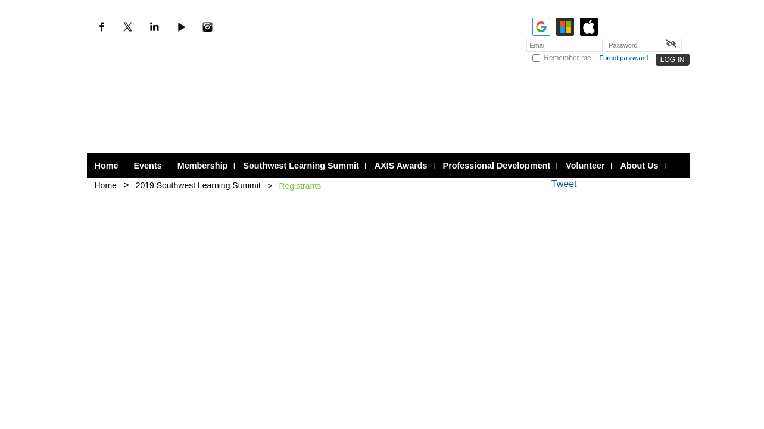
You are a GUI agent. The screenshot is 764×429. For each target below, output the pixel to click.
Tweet (564, 184)
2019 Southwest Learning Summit (198, 185)
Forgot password (624, 57)
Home (106, 185)
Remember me (567, 58)
